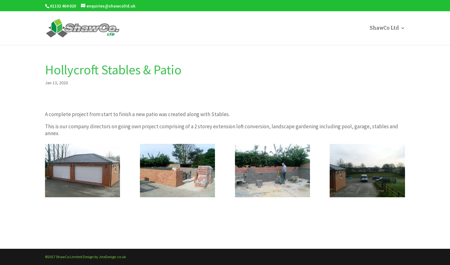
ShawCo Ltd (384, 28)
